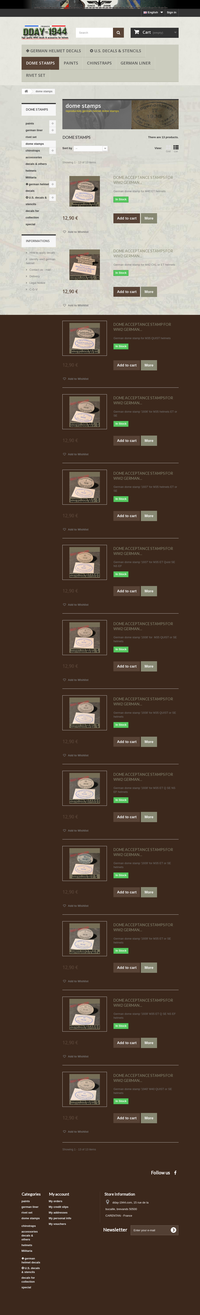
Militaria (31, 177)
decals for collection (32, 214)
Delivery (34, 276)
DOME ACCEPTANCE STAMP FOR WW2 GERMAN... (142, 327)
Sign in (171, 12)
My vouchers (57, 1224)
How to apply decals (42, 252)
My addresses (58, 1212)
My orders (55, 1201)
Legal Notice (37, 282)
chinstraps (99, 63)
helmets (31, 170)
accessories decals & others (36, 161)
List (176, 149)
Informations (38, 241)
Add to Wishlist (78, 232)
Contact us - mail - (41, 269)
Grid (168, 149)
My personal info (60, 1218)
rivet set (35, 75)
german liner (135, 63)
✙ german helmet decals (53, 50)
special (30, 224)
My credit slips (58, 1207)
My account (59, 1194)
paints (71, 63)
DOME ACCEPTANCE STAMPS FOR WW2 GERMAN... (143, 180)
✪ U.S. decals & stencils (115, 50)
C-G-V (33, 289)
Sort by (67, 148)
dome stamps (40, 63)
